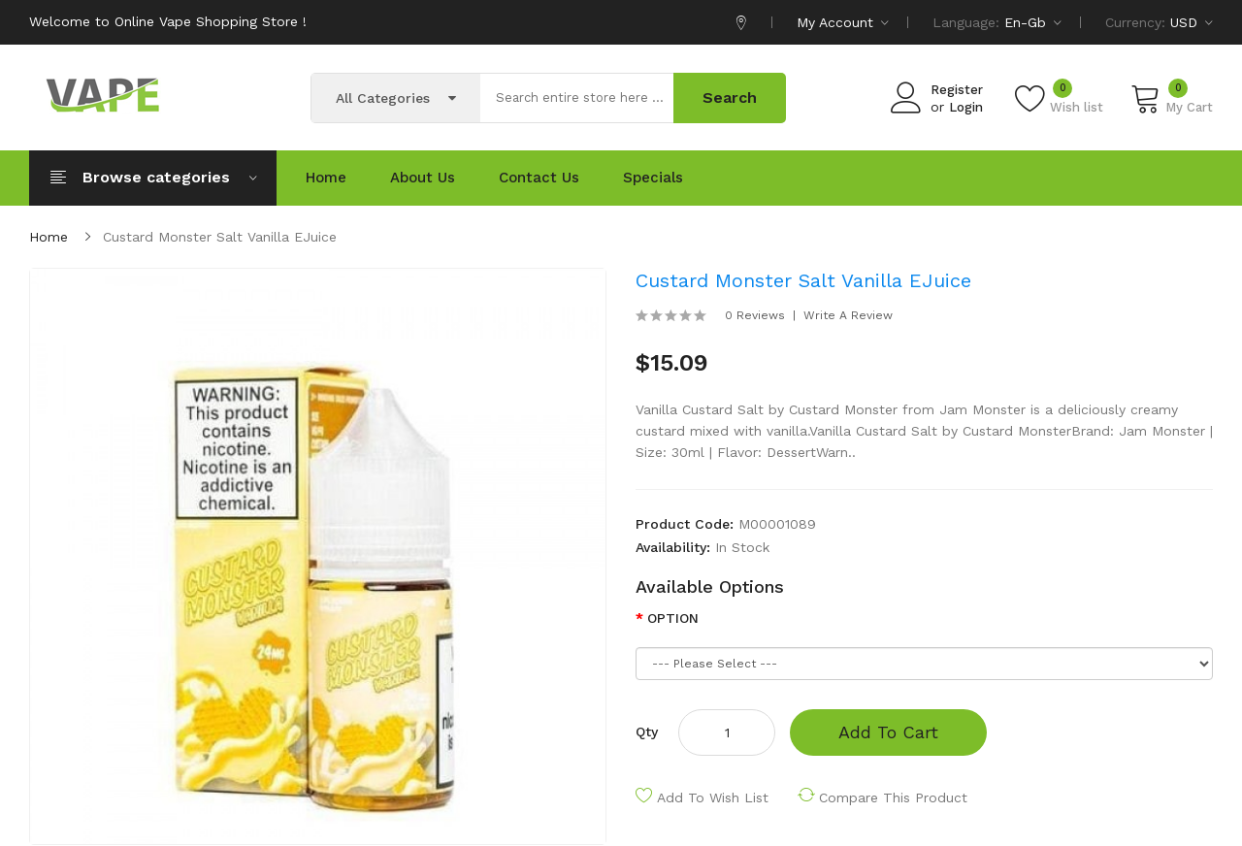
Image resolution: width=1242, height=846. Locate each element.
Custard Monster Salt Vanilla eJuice (220, 236)
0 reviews (755, 315)
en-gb (1033, 22)
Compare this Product (893, 797)
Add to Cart (888, 732)
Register (957, 89)
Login (966, 107)
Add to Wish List (712, 797)
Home (48, 236)
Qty (647, 731)
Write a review (848, 315)
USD (1191, 22)
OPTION (673, 618)
